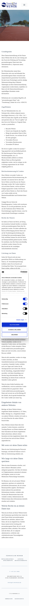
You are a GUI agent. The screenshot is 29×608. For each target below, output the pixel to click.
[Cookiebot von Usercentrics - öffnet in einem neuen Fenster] (20, 272)
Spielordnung (8, 560)
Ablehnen (14, 334)
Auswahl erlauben (14, 329)
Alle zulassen (14, 324)
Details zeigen (20, 319)
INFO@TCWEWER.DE (14, 582)
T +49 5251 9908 (15, 571)
